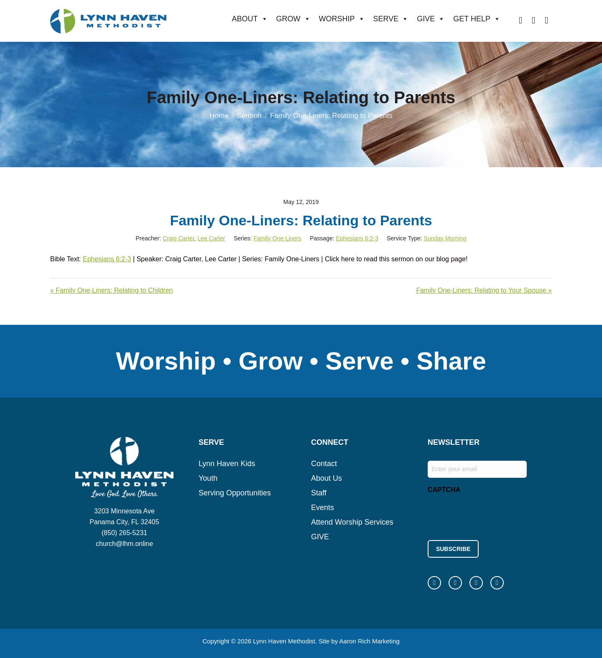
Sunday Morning (445, 238)
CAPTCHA (444, 489)
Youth (208, 478)
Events (322, 507)
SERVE (391, 19)
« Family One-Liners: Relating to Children (111, 290)
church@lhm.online (124, 543)
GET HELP (476, 19)
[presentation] (491, 514)
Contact (324, 463)
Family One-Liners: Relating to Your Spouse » (484, 290)
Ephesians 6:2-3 (357, 238)
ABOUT (250, 19)
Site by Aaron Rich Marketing (359, 641)
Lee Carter (211, 238)
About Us (326, 478)
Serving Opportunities (235, 493)
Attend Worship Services (352, 522)
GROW (293, 19)
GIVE (431, 19)
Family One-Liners (277, 238)
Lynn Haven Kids (227, 463)
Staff (319, 493)
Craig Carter (178, 238)
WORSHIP (342, 19)
